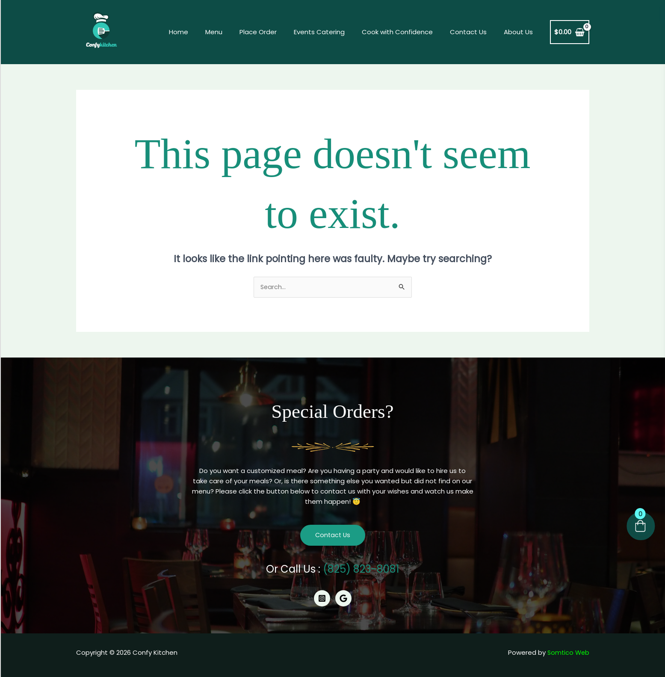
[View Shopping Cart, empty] (569, 32)
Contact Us (474, 31)
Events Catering (334, 31)
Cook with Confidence (407, 31)
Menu (237, 31)
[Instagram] (322, 599)
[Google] (343, 599)
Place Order (277, 31)
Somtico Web (567, 652)
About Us (520, 31)
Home (206, 31)
